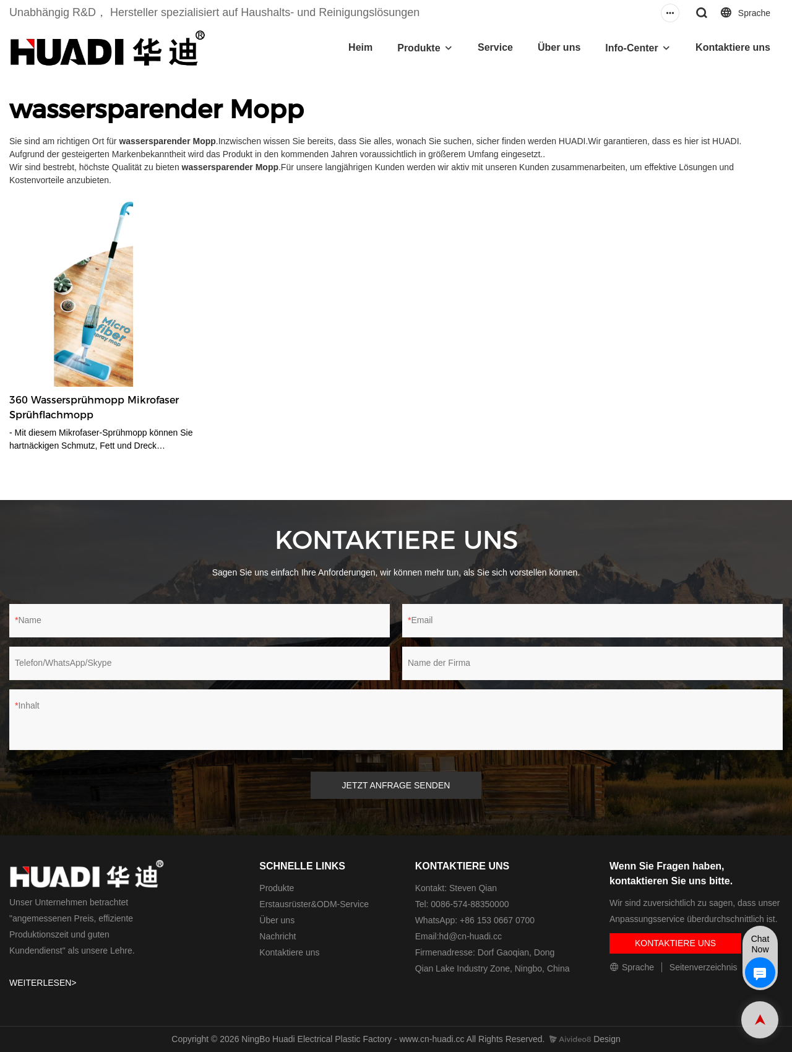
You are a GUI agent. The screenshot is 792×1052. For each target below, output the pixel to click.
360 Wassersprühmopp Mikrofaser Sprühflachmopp (94, 407)
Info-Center (631, 48)
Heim (360, 47)
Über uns (559, 47)
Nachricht (277, 936)
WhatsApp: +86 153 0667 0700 (475, 920)
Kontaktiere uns (732, 47)
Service (495, 47)
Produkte (418, 48)
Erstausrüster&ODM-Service (314, 904)
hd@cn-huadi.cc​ (470, 936)
